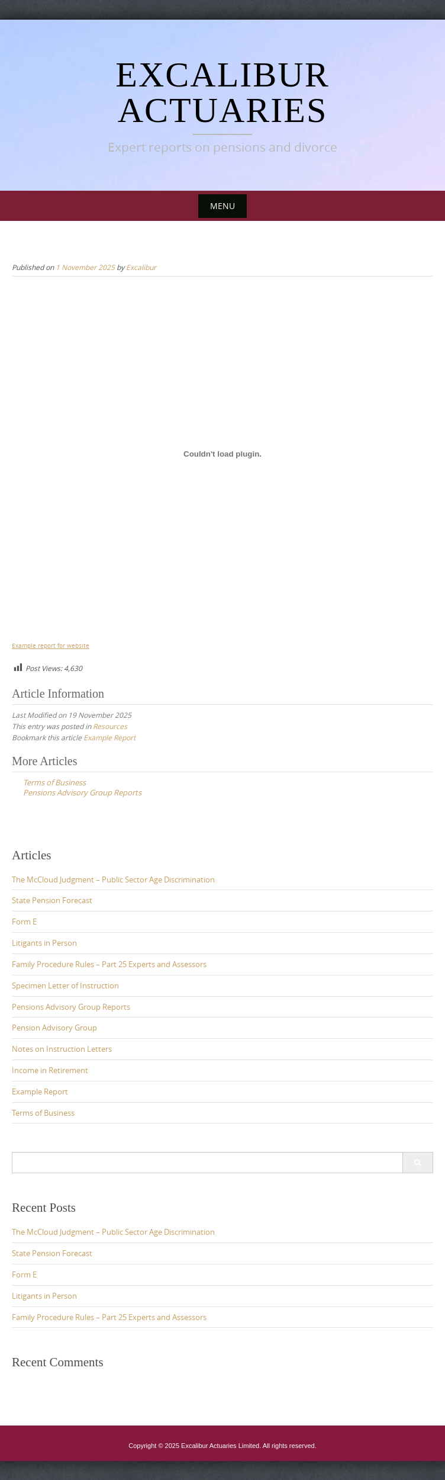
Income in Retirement (50, 1070)
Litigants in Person (44, 943)
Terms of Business (43, 1112)
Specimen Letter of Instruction (65, 985)
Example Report (109, 737)
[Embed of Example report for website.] (222, 454)
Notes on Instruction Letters (62, 1049)
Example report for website (50, 645)
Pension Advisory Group (54, 1027)
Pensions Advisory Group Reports (71, 1006)
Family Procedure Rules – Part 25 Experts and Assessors (109, 964)
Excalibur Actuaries (222, 92)
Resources (110, 726)
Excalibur (141, 267)
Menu (222, 205)
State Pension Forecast (52, 900)
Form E (24, 921)
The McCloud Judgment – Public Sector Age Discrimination (113, 879)
